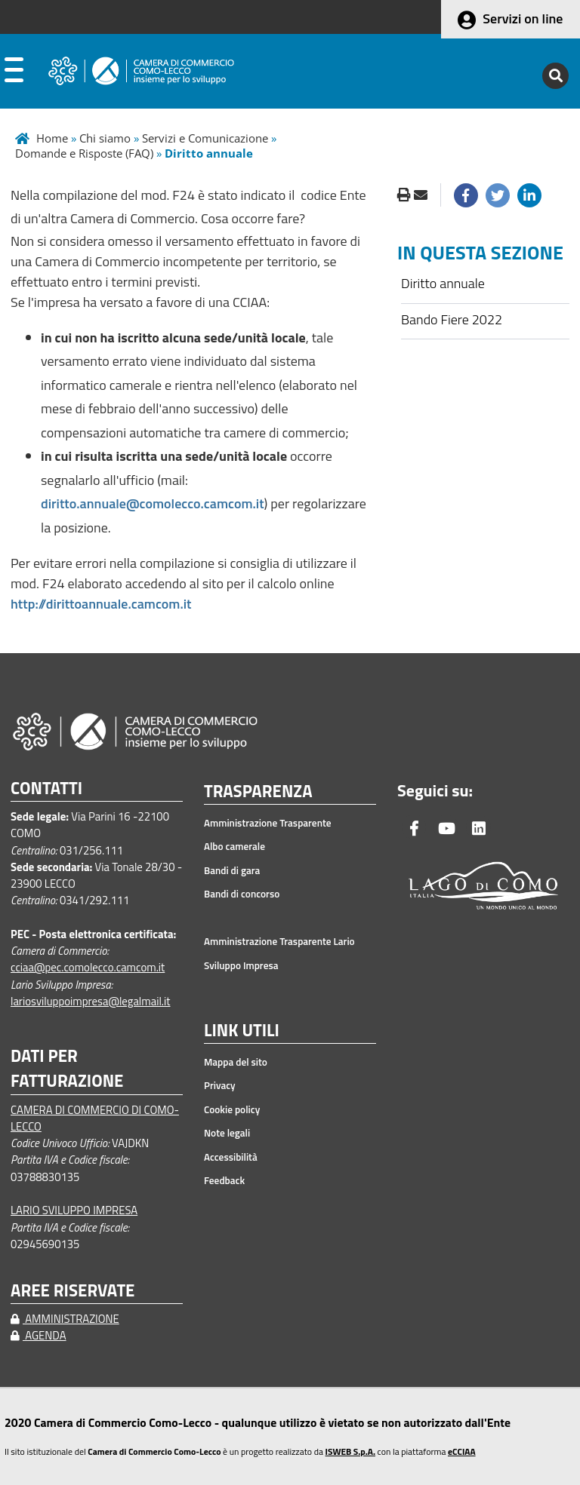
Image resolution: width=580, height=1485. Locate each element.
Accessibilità (231, 1156)
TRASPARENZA (258, 792)
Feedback (224, 1180)
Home (52, 138)
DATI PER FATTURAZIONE (67, 1069)
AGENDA (38, 1335)
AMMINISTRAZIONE (65, 1318)
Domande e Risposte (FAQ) (84, 153)
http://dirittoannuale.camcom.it (101, 604)
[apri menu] (14, 73)
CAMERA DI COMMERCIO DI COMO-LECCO (95, 1118)
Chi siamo (105, 138)
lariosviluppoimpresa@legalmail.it (91, 1001)
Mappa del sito (235, 1061)
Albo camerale (234, 846)
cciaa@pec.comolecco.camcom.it (88, 967)
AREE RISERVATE (72, 1290)
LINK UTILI (241, 1031)
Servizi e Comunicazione (205, 138)
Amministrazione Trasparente (268, 822)
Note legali (227, 1132)
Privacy (220, 1085)
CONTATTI (46, 788)
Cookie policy (232, 1109)
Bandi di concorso (241, 893)
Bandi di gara (232, 870)
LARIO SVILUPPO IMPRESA (74, 1210)
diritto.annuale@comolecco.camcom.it (152, 503)
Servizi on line (523, 18)
